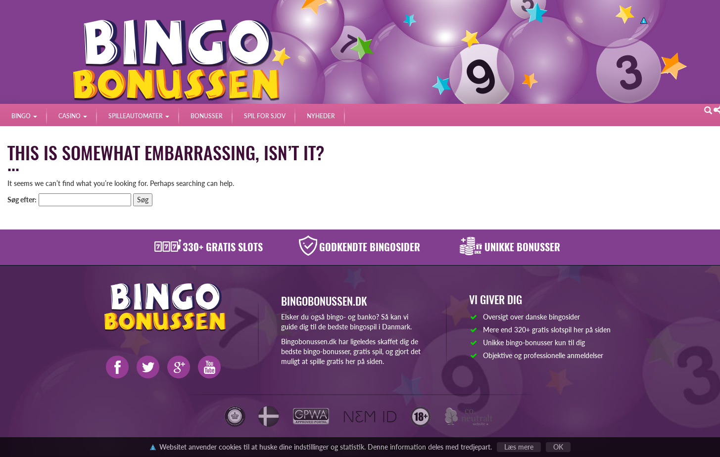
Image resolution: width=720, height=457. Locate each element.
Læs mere (518, 447)
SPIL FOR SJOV (265, 116)
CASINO (72, 116)
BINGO (24, 116)
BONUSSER (207, 116)
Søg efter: (22, 199)
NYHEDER (321, 116)
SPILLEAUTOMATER (138, 116)
